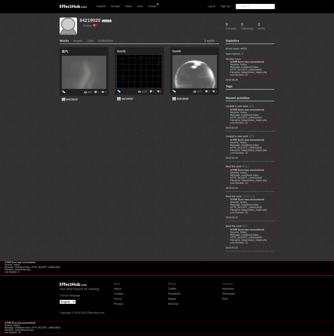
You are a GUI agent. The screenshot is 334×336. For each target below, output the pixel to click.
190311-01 (248, 196)
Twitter (172, 288)
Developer (228, 293)
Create (152, 6)
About (117, 288)
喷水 (244, 226)
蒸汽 (251, 106)
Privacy (118, 303)
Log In (211, 6)
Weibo (172, 298)
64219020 (90, 20)
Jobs (140, 6)
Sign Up (225, 6)
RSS (225, 298)
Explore (101, 6)
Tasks (128, 6)
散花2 (245, 166)
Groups (115, 6)
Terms (117, 298)
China (90, 25)
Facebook (174, 293)
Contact (119, 293)
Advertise (228, 288)
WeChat (173, 303)
